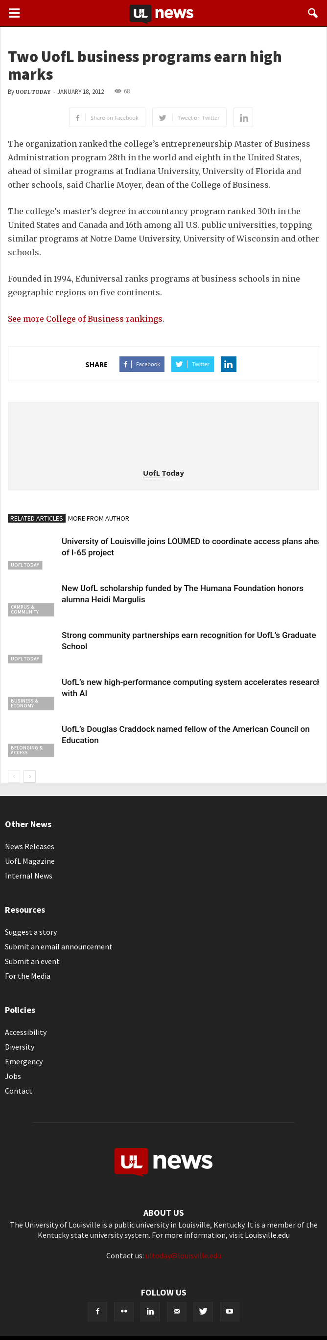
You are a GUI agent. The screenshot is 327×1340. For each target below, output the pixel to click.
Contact (18, 1091)
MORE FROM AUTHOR (98, 518)
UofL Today (33, 92)
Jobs (13, 1076)
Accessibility (26, 1032)
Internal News (28, 875)
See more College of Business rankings (85, 319)
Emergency (24, 1061)
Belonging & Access (27, 750)
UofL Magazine (30, 861)
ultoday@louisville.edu (183, 1255)
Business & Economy (24, 703)
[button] (313, 13)
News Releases (29, 846)
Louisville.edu (267, 1235)
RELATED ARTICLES (36, 518)
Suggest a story (31, 932)
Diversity (19, 1047)
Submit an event (32, 961)
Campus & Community (25, 609)
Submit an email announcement (59, 946)
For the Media (27, 976)
